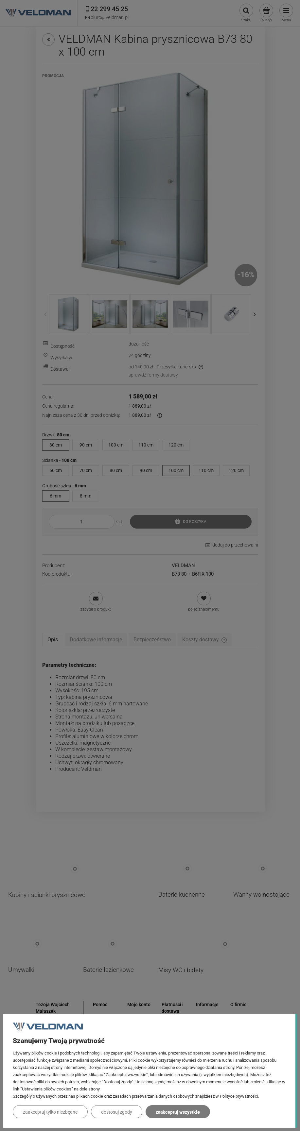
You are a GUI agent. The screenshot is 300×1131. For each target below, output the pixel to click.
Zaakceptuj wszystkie (178, 1112)
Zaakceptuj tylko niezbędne (50, 1112)
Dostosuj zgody (116, 1112)
